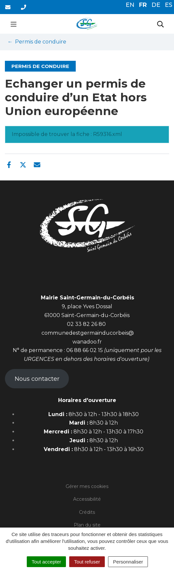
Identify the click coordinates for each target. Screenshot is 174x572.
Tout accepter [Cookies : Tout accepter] (46, 561)
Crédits (87, 512)
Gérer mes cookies (87, 486)
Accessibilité (87, 499)
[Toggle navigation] (13, 24)
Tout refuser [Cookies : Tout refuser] (87, 561)
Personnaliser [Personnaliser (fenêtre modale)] (128, 561)
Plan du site (87, 525)
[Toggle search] (160, 24)
